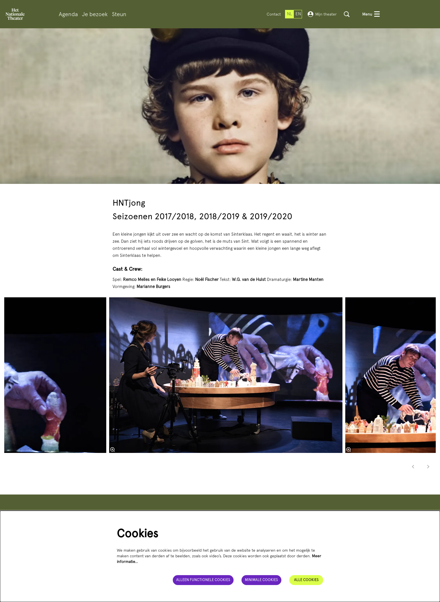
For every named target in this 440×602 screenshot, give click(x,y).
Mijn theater (322, 14)
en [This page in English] (298, 13)
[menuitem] (68, 14)
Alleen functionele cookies (203, 580)
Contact (274, 14)
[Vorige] (413, 466)
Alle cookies (306, 580)
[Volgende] (428, 466)
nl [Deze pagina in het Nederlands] (289, 13)
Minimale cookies (261, 580)
